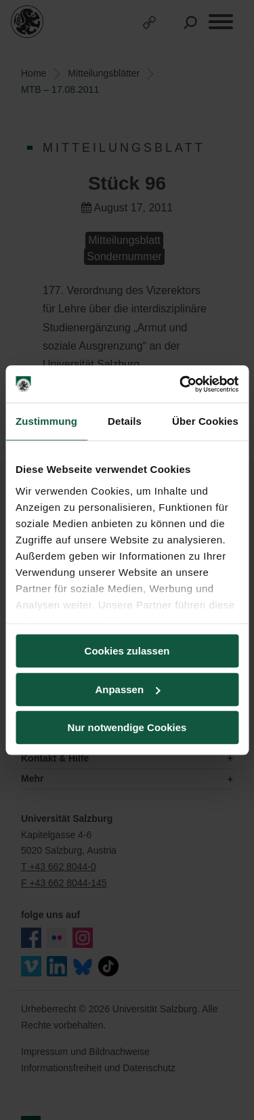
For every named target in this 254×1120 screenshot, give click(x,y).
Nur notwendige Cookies (127, 727)
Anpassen (127, 689)
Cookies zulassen (127, 651)
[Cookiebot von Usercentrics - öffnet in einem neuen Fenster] (180, 384)
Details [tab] (125, 421)
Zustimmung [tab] (46, 421)
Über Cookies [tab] (205, 421)
